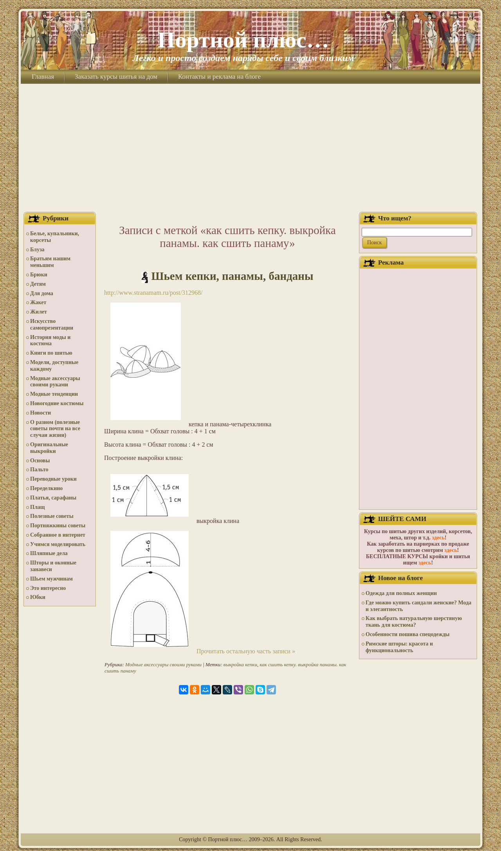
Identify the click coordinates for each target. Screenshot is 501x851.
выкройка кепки (240, 664)
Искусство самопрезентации (51, 324)
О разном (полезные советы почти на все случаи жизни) (55, 428)
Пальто (39, 469)
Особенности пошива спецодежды (408, 634)
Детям (38, 284)
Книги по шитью (51, 353)
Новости (40, 413)
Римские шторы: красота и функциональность (399, 647)
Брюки (38, 275)
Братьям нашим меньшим (50, 262)
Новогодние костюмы (57, 403)
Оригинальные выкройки (49, 448)
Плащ (37, 507)
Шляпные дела (49, 553)
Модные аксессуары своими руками (55, 381)
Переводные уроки (53, 479)
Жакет (38, 302)
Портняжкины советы (57, 525)
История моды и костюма (50, 340)
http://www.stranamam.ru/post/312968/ (153, 292)
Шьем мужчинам (51, 579)
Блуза (37, 249)
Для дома (41, 293)
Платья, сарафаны (53, 498)
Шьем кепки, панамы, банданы (232, 276)
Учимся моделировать (57, 544)
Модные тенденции (54, 394)
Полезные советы (52, 516)
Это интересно (48, 588)
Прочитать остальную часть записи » (245, 651)
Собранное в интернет (57, 535)
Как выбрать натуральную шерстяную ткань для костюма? (414, 621)
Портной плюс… (243, 39)
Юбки (37, 597)
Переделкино (46, 488)
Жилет (38, 312)
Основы (40, 460)
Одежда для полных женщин (401, 593)
